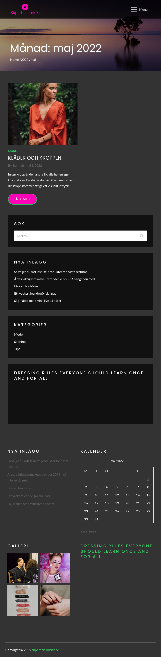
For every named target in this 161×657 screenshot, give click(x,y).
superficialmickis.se (45, 650)
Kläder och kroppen (34, 158)
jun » (92, 531)
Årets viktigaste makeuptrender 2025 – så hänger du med (54, 279)
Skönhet (20, 341)
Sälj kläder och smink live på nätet (37, 300)
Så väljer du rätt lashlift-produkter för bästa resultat (50, 272)
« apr (84, 531)
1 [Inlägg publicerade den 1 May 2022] (148, 479)
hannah (18, 165)
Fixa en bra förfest (27, 286)
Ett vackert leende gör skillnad (35, 293)
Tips (17, 349)
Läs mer (22, 199)
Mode (12, 150)
